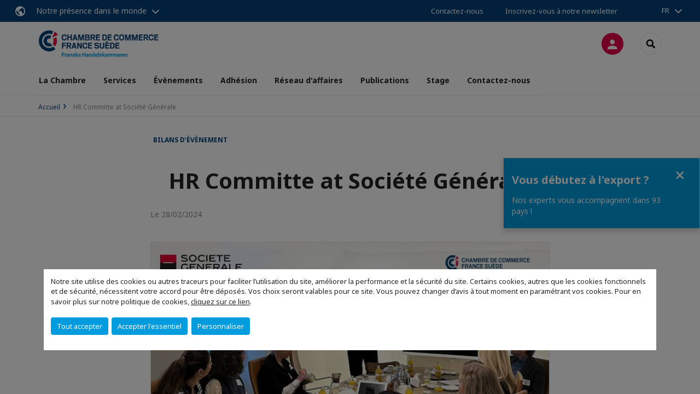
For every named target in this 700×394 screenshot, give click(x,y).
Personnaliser (220, 326)
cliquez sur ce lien (220, 301)
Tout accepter (79, 326)
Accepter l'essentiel (150, 326)
